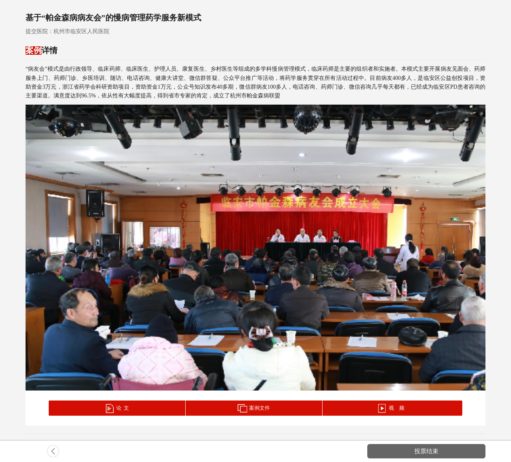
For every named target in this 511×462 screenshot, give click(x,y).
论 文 (117, 408)
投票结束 (426, 451)
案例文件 (254, 408)
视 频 (390, 408)
